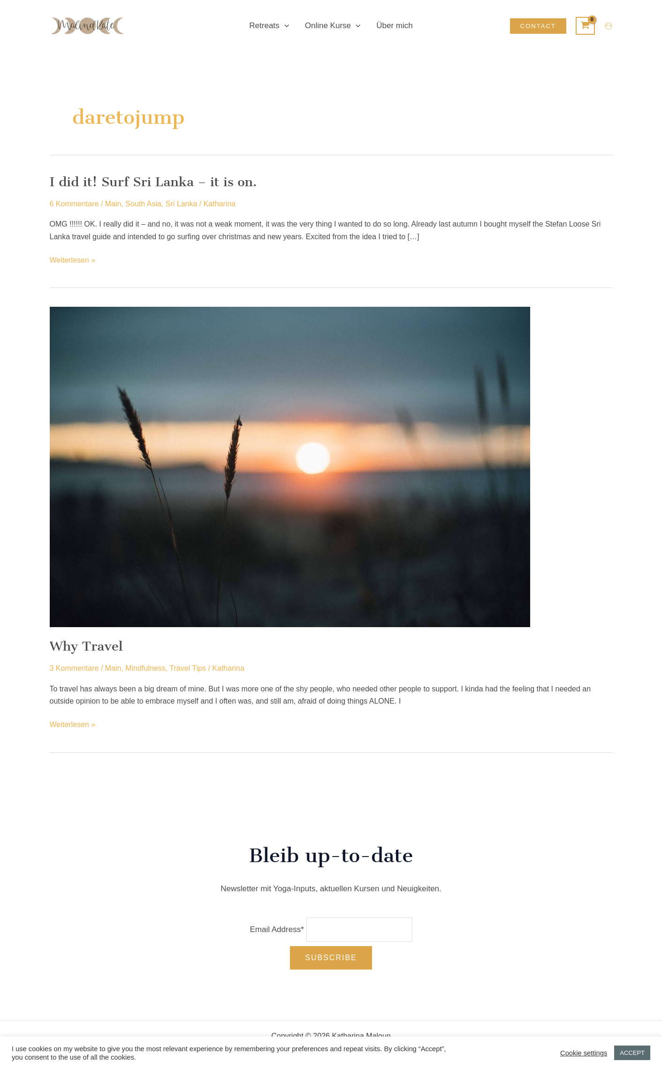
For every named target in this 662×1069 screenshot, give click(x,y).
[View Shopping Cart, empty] (585, 26)
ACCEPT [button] (632, 1052)
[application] (284, 26)
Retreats (269, 26)
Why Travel (86, 646)
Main (113, 204)
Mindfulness (145, 668)
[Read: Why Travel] (290, 466)
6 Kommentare (74, 204)
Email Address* (277, 929)
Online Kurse (332, 26)
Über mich (394, 25)
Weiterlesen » (73, 260)
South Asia (143, 204)
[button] (538, 26)
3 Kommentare (74, 668)
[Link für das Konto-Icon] (608, 26)
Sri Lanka (182, 204)
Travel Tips (187, 668)
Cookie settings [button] (583, 1053)
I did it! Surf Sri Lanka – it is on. (153, 182)
